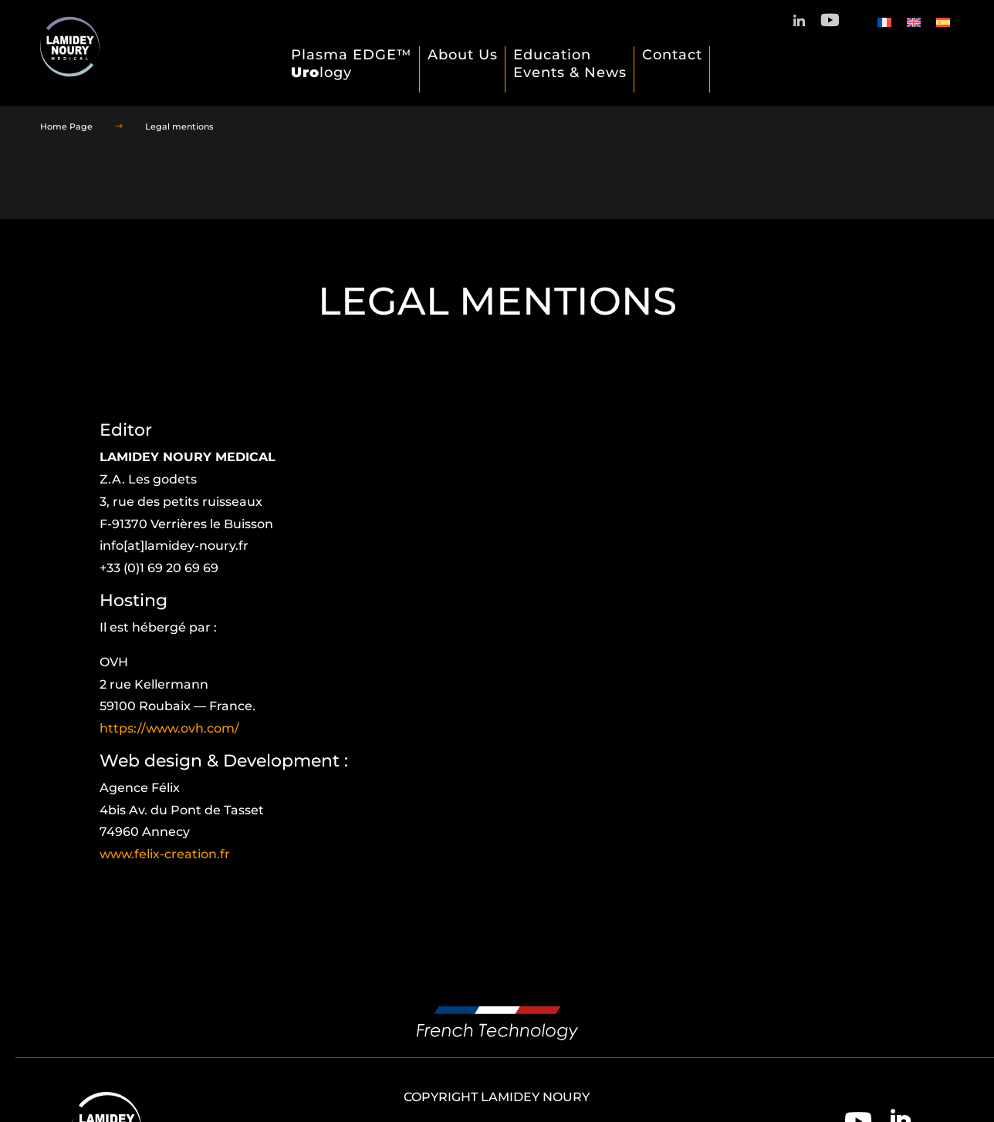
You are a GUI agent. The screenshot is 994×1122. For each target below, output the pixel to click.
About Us (463, 54)
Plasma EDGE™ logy (351, 63)
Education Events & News (570, 63)
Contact (672, 54)
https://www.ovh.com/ (169, 728)
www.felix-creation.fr (165, 854)
